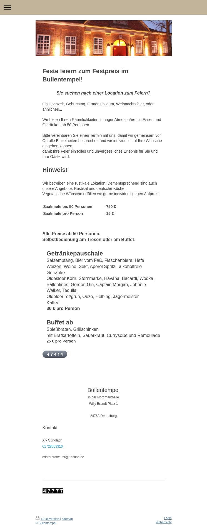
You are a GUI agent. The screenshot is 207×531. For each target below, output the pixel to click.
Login (168, 518)
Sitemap (67, 518)
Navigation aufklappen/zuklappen (103, 7)
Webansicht (163, 522)
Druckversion (48, 518)
